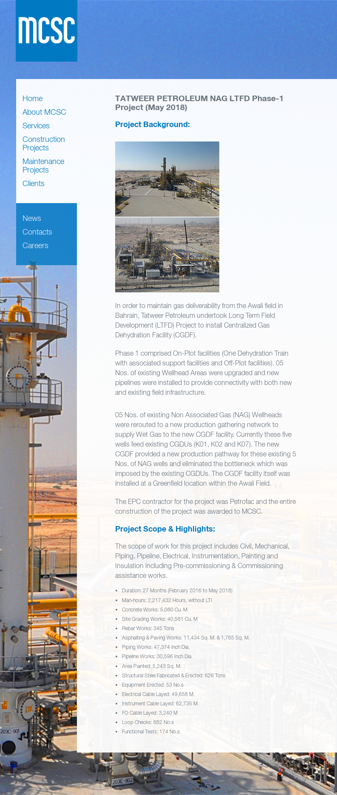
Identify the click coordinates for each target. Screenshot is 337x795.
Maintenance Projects (43, 165)
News (32, 218)
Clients (34, 183)
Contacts (37, 231)
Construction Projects (44, 143)
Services (36, 125)
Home (32, 98)
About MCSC (44, 112)
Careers (35, 245)
